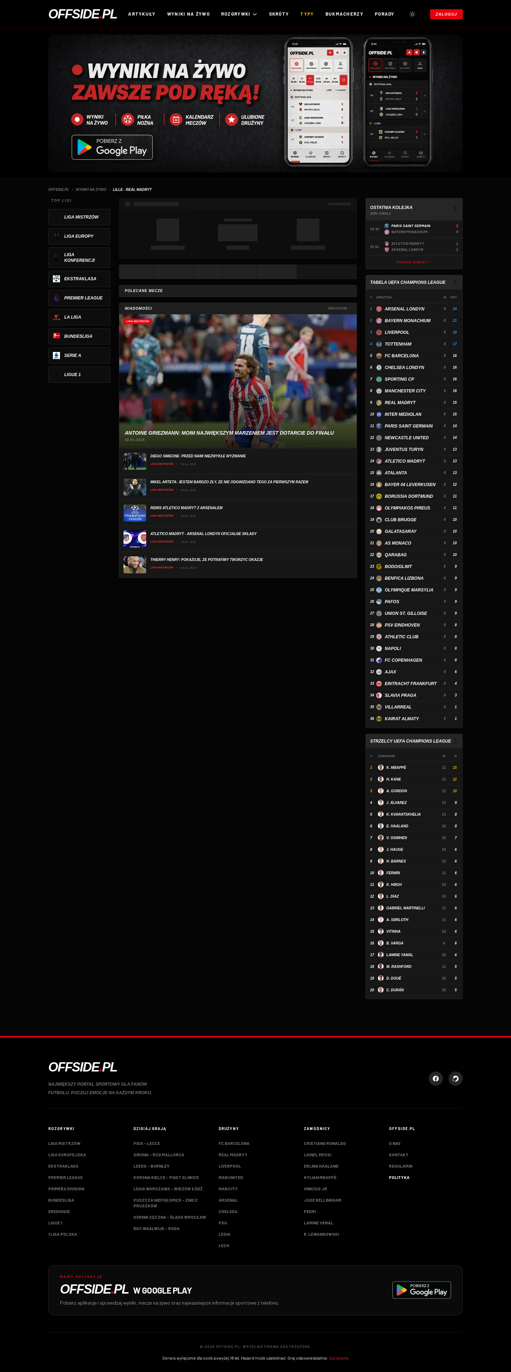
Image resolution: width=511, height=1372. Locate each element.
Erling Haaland (321, 1165)
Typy (307, 14)
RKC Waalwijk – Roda (156, 1228)
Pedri (310, 1211)
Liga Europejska (67, 1154)
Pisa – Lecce (146, 1143)
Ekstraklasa (63, 1165)
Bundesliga (61, 1199)
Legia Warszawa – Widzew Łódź (168, 1188)
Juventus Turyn (404, 449)
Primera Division (66, 1188)
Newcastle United (407, 437)
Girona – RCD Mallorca (158, 1154)
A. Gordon (396, 791)
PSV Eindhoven (402, 625)
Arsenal (228, 1199)
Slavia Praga (400, 695)
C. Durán (395, 990)
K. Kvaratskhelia (403, 814)
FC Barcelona (402, 355)
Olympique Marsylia (409, 590)
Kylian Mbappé (320, 1177)
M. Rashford (399, 967)
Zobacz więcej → (414, 262)
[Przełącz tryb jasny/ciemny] (412, 14)
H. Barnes (396, 861)
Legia (224, 1234)
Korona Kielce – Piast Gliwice (166, 1177)
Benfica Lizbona (404, 578)
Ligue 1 (55, 1222)
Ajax (390, 672)
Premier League (65, 1177)
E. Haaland (397, 826)
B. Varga (394, 943)
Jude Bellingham (322, 1199)
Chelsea (228, 1211)
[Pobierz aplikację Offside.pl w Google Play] (255, 1290)
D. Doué (393, 978)
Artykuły (141, 14)
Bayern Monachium (407, 320)
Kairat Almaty (402, 718)
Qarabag (396, 554)
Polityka (399, 1177)
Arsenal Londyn (404, 309)
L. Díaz (392, 896)
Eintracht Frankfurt (410, 683)
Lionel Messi (317, 1154)
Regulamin (400, 1165)
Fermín (393, 873)
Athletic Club (401, 636)
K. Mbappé (396, 768)
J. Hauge (394, 850)
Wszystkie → (339, 308)
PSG (223, 1222)
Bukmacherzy (344, 14)
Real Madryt (400, 402)
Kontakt (398, 1154)
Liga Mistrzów (64, 1143)
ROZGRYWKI (239, 14)
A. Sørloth (397, 920)
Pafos (392, 601)
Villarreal (398, 707)
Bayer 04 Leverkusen (410, 484)
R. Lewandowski (321, 1234)
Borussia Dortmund (409, 496)
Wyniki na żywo (188, 14)
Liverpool (397, 332)
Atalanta (396, 472)
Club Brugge (400, 519)
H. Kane (393, 779)
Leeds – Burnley (151, 1165)
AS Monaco (398, 543)
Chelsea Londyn (404, 367)
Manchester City (405, 391)
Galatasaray (400, 531)
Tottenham (398, 344)
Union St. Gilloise (406, 613)
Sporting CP (399, 379)
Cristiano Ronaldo (325, 1143)
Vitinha (393, 931)
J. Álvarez (396, 803)
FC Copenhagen (403, 660)
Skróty (279, 14)
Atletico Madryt (405, 461)
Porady (385, 14)
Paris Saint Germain (409, 426)
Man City (228, 1188)
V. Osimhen (396, 838)
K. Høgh (394, 885)
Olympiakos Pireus (407, 508)
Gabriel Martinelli (405, 908)
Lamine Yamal (399, 955)
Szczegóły (339, 1357)
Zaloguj (446, 14)
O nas (395, 1143)
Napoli (393, 648)
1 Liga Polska (62, 1234)
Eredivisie (59, 1211)
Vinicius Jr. (316, 1188)
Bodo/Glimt (398, 566)
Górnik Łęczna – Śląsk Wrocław (169, 1216)
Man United (231, 1177)
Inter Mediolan (403, 414)
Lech (224, 1245)
